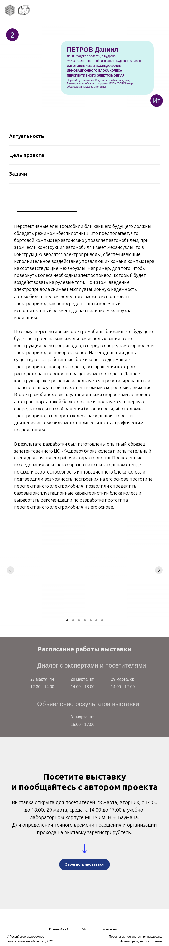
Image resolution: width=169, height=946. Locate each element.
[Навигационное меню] (160, 10)
